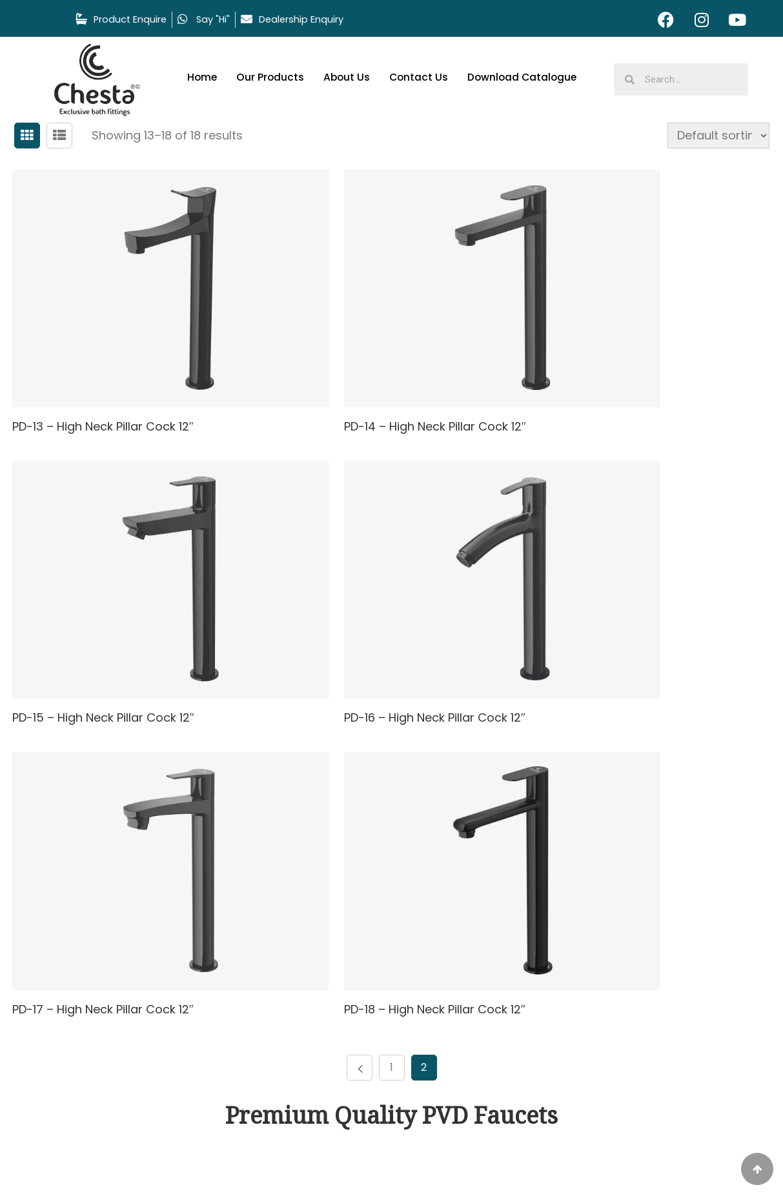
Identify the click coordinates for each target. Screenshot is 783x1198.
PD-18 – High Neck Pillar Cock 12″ (621, 604)
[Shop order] (711, 135)
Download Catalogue (528, 77)
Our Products (272, 77)
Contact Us (422, 77)
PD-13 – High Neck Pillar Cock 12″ (105, 370)
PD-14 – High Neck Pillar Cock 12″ (363, 370)
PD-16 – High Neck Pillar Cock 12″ (105, 604)
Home (202, 77)
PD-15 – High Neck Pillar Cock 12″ (621, 370)
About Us (349, 77)
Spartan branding (458, 1169)
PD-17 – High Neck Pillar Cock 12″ (363, 604)
